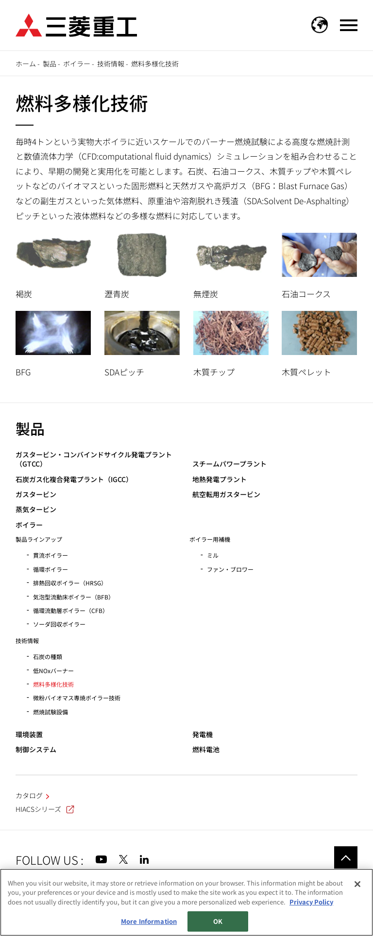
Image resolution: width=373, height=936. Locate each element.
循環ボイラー (50, 569)
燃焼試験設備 (50, 712)
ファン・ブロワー (230, 569)
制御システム (36, 749)
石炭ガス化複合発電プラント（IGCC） (74, 479)
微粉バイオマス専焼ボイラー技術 (76, 698)
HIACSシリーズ (45, 809)
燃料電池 (206, 749)
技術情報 (110, 63)
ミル (213, 555)
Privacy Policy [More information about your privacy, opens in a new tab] (311, 901)
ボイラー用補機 (209, 539)
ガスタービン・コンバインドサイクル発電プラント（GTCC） (94, 459)
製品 (49, 63)
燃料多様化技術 (53, 684)
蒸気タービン (36, 509)
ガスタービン (36, 494)
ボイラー (76, 63)
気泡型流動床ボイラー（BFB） (73, 597)
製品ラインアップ (39, 539)
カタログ (29, 795)
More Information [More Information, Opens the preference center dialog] (149, 921)
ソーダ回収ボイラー (59, 624)
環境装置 (29, 734)
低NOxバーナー (53, 670)
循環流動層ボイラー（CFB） (70, 610)
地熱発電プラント (219, 479)
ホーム (26, 63)
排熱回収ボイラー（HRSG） (70, 583)
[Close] (357, 884)
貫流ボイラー (50, 555)
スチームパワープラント (229, 463)
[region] (186, 902)
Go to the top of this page (345, 858)
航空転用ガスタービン (226, 494)
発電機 (202, 734)
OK (217, 921)
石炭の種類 (47, 656)
